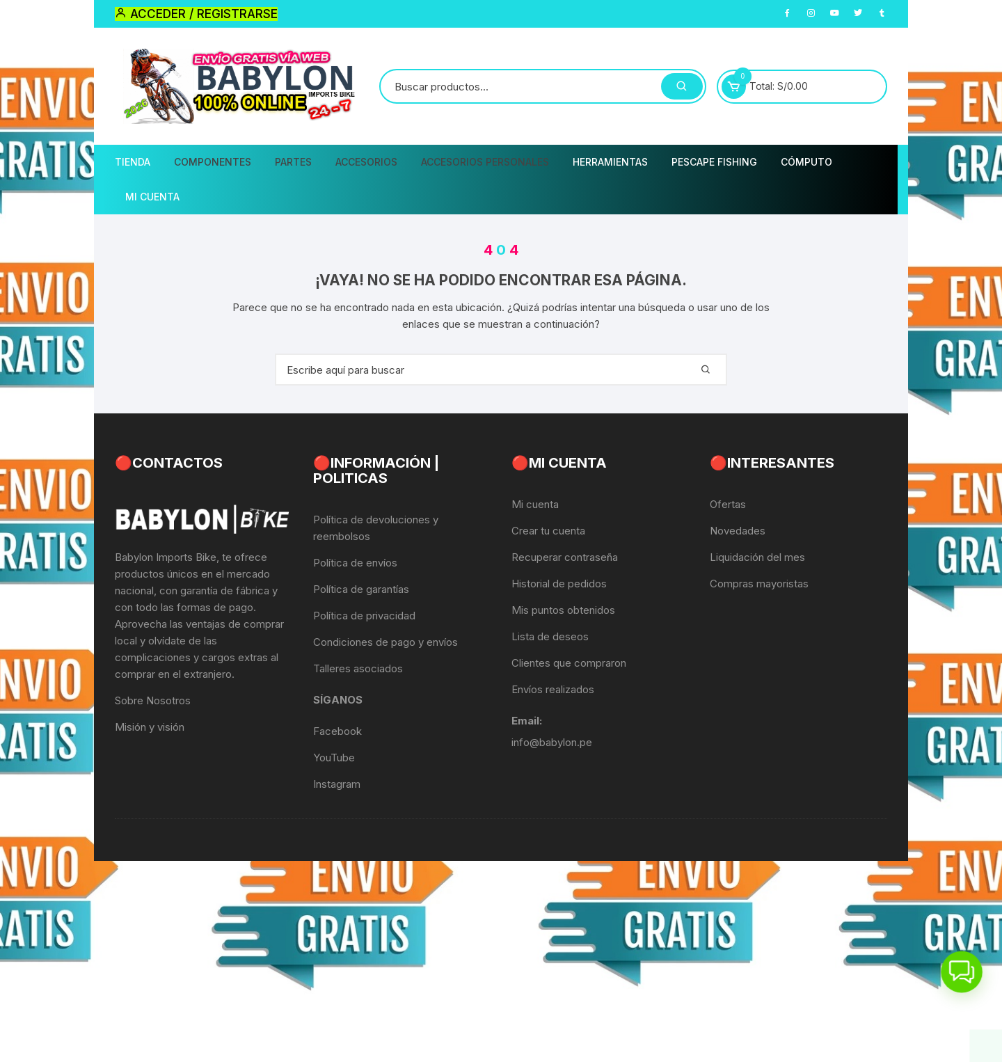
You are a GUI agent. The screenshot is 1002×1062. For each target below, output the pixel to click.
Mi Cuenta (152, 197)
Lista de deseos (550, 636)
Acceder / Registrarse (196, 14)
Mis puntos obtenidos (563, 610)
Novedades (737, 530)
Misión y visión (149, 727)
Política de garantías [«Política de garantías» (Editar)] (361, 589)
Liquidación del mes (757, 557)
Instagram (336, 784)
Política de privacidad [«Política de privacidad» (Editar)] (364, 615)
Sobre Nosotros (153, 700)
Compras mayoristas (759, 583)
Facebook (337, 731)
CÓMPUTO (806, 162)
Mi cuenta (535, 504)
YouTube (334, 757)
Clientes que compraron (568, 662)
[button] (962, 974)
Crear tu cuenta (548, 530)
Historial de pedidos (559, 583)
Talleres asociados (358, 668)
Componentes (212, 162)
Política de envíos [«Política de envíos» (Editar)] (355, 562)
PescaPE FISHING (714, 162)
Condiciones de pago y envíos (385, 642)
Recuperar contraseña (564, 557)
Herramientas (610, 162)
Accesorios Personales (485, 162)
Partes (293, 162)
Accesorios (366, 162)
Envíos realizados (552, 689)
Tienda (132, 162)
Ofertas (728, 504)
